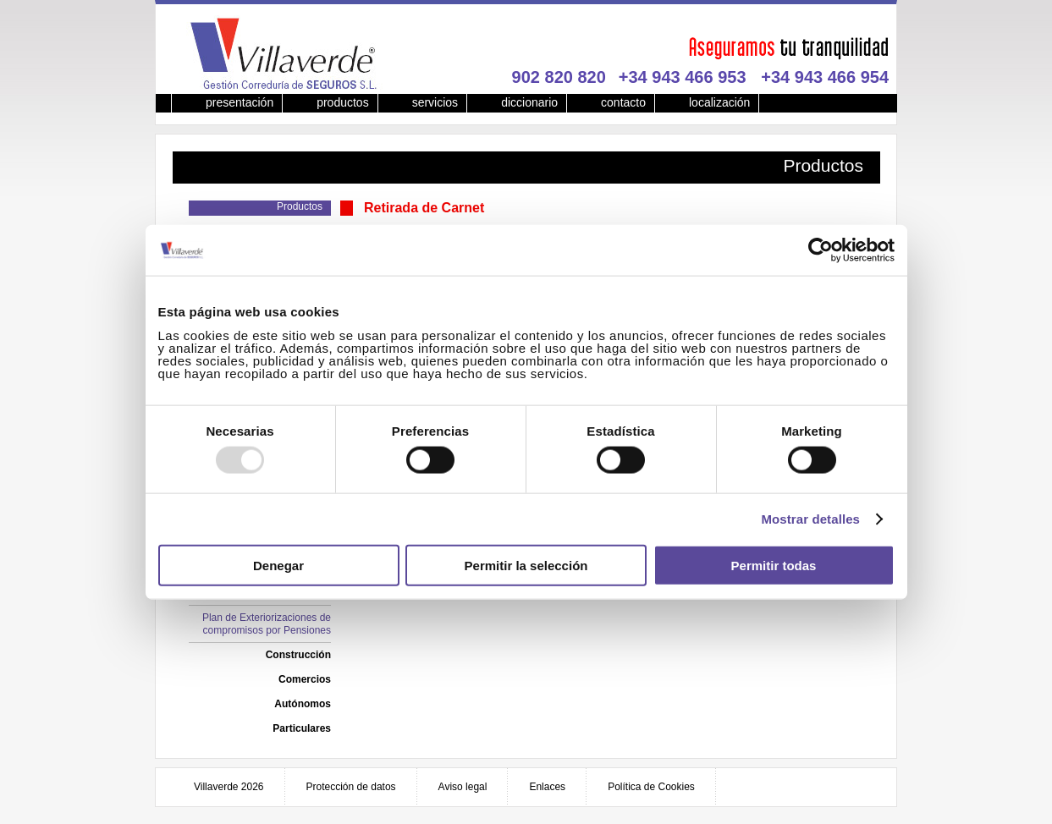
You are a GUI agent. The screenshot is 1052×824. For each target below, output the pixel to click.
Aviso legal (462, 787)
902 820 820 (559, 77)
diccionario (529, 102)
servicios (435, 102)
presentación (239, 102)
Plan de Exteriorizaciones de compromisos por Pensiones (266, 624)
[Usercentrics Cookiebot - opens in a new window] (820, 250)
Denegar (278, 565)
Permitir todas (774, 565)
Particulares (302, 728)
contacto (623, 102)
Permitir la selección (526, 565)
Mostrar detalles (810, 519)
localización (719, 102)
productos (342, 102)
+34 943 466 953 (682, 77)
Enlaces (547, 787)
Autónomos (302, 704)
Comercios (304, 679)
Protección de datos (351, 787)
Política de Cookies (651, 787)
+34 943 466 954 (825, 77)
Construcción (298, 655)
